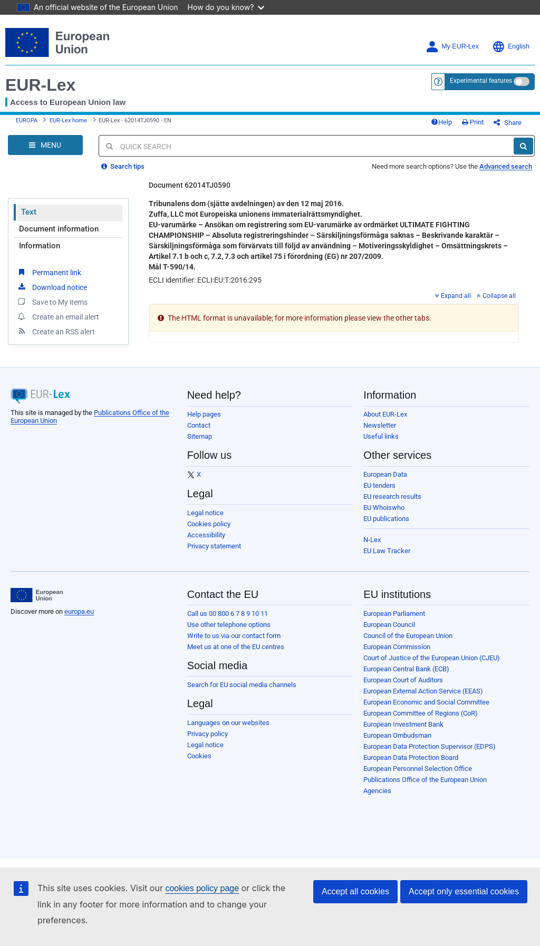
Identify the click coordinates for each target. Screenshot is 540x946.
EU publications (386, 519)
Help (441, 122)
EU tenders (379, 485)
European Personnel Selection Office (417, 769)
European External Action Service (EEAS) (423, 691)
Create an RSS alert (55, 331)
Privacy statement (214, 546)
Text (28, 212)
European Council (389, 625)
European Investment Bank (403, 724)
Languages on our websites (228, 723)
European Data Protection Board (410, 757)
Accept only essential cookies (464, 891)
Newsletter (379, 425)
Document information (59, 229)
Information (39, 245)
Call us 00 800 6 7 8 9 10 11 (227, 613)
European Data (385, 474)
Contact (198, 425)
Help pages (204, 414)
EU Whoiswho (383, 507)
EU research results (392, 496)
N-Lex (372, 540)
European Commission (396, 647)
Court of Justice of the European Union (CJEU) (431, 658)
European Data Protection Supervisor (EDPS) (429, 746)
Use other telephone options (229, 625)
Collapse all (496, 296)
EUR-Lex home (68, 120)
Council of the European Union (407, 636)
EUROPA (26, 120)
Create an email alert (57, 316)
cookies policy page (202, 888)
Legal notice (205, 513)
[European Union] (37, 595)
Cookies (199, 756)
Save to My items (52, 301)
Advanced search (505, 166)
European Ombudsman (397, 735)
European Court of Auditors (403, 680)
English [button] (510, 46)
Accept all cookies (355, 891)
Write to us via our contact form (234, 636)
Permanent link (48, 272)
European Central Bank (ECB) (406, 669)
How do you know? (226, 7)
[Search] (523, 146)
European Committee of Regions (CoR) (420, 713)
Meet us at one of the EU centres (235, 647)
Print (473, 122)
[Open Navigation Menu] (45, 145)
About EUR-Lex (385, 414)
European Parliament (394, 613)
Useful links (381, 436)
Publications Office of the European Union (425, 780)
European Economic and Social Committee (426, 702)
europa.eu (79, 611)
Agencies (377, 791)
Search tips (122, 166)
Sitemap (199, 436)
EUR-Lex (40, 84)
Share (508, 123)
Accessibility (206, 535)
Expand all (453, 296)
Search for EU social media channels (241, 685)
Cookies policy (208, 524)
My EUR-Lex (452, 46)
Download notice (51, 287)
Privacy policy (207, 734)
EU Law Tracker (386, 551)
